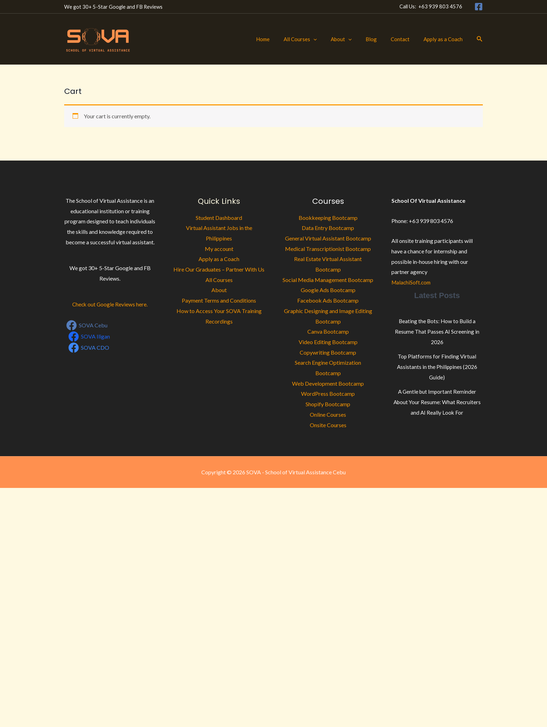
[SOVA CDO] (89, 347)
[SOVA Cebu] (87, 325)
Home (282, 39)
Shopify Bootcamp (328, 404)
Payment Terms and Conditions (219, 300)
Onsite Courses (328, 425)
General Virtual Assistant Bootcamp (328, 238)
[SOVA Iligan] (89, 336)
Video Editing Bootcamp (328, 342)
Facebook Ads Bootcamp (328, 300)
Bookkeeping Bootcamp (328, 217)
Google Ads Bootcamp (328, 290)
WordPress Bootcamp (328, 393)
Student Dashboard (219, 217)
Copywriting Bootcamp (328, 352)
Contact (405, 39)
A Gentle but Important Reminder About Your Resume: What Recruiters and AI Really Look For (436, 401)
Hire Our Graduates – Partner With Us (218, 269)
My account (219, 248)
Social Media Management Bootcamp (328, 279)
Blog (379, 39)
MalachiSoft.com (412, 282)
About (353, 39)
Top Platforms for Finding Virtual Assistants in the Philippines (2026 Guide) (437, 366)
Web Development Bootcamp (328, 383)
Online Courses (328, 414)
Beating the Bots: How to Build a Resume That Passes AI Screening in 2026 (437, 331)
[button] (329, 39)
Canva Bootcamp (328, 331)
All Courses (315, 39)
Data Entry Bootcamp (328, 227)
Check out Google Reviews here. (110, 304)
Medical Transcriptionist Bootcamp (328, 248)
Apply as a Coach (444, 39)
